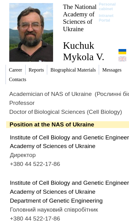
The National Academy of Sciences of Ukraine (80, 17)
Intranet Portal (106, 18)
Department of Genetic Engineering (56, 200)
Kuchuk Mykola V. (83, 51)
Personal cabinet (107, 6)
